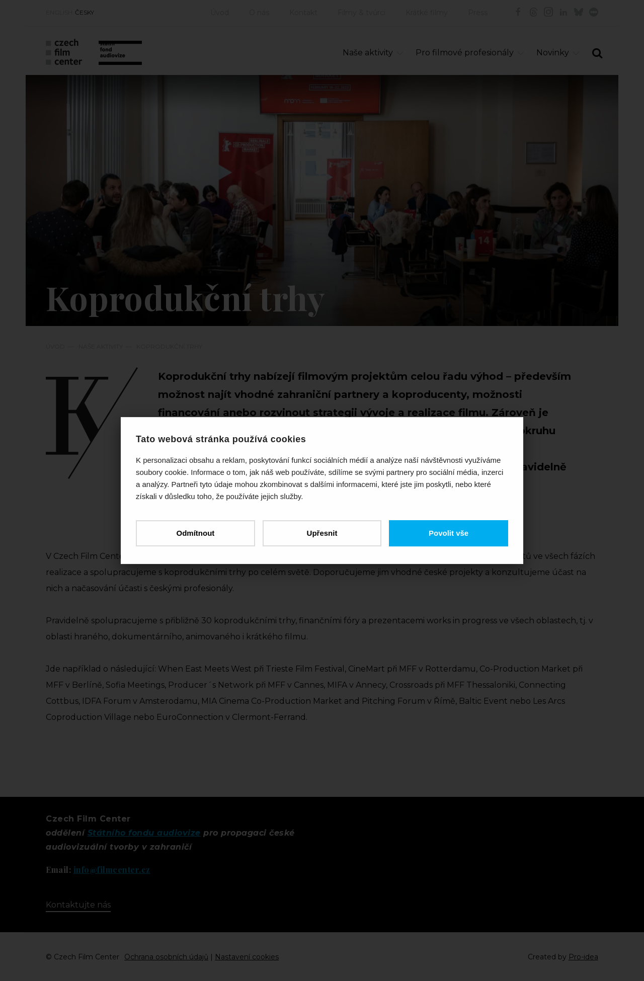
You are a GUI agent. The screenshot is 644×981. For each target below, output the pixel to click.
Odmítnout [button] (195, 533)
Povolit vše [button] (448, 533)
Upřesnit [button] (322, 533)
